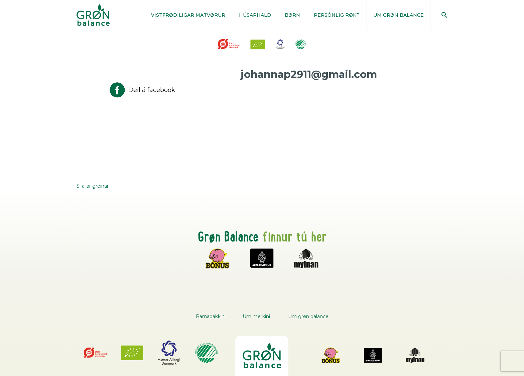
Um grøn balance (308, 316)
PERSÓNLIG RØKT (337, 15)
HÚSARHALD (255, 15)
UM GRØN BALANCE (398, 15)
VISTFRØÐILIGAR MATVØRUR (188, 15)
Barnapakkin (210, 316)
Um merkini (256, 316)
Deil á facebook (141, 90)
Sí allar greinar (93, 186)
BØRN (292, 15)
